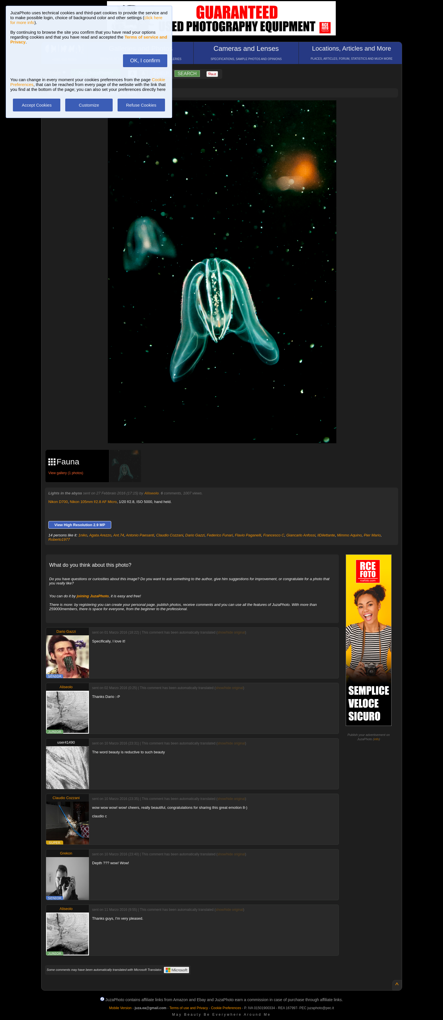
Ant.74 (118, 535)
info (376, 739)
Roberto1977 (59, 539)
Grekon (66, 853)
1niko (82, 535)
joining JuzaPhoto (93, 596)
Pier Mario (372, 535)
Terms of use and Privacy (188, 1008)
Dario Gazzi (195, 535)
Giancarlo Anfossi (300, 535)
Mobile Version (120, 1008)
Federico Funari (220, 535)
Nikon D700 (58, 502)
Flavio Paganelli (248, 535)
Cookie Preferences (226, 1008)
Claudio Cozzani (169, 535)
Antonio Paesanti (140, 535)
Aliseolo (151, 493)
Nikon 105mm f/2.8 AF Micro (93, 502)
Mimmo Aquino (349, 535)
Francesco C (273, 535)
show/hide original (231, 632)
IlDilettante (326, 535)
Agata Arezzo (100, 535)
